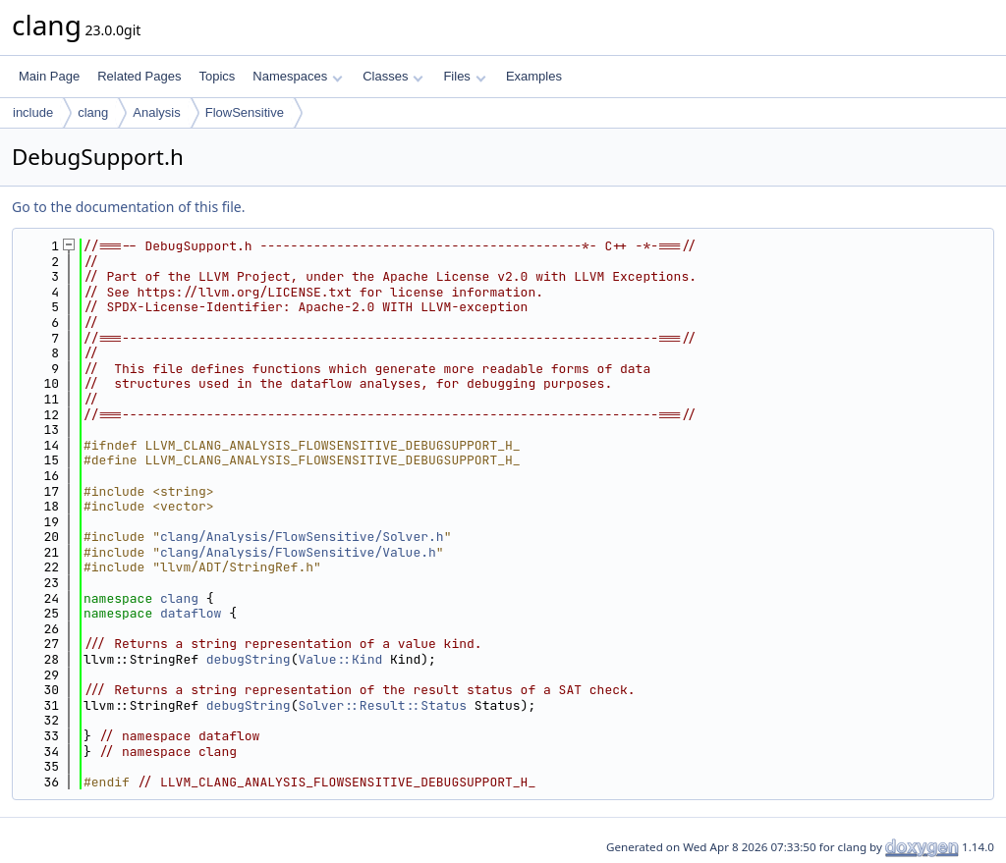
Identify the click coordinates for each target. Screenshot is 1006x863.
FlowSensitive (244, 112)
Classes (393, 76)
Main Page (49, 76)
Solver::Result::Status (382, 705)
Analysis (156, 112)
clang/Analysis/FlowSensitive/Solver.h (302, 536)
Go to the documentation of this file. (128, 206)
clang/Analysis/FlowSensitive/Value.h (298, 552)
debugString (248, 659)
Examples (534, 76)
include (33, 112)
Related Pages (139, 76)
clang (93, 112)
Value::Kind (340, 659)
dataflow (190, 613)
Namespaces (297, 76)
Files (464, 76)
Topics (216, 76)
